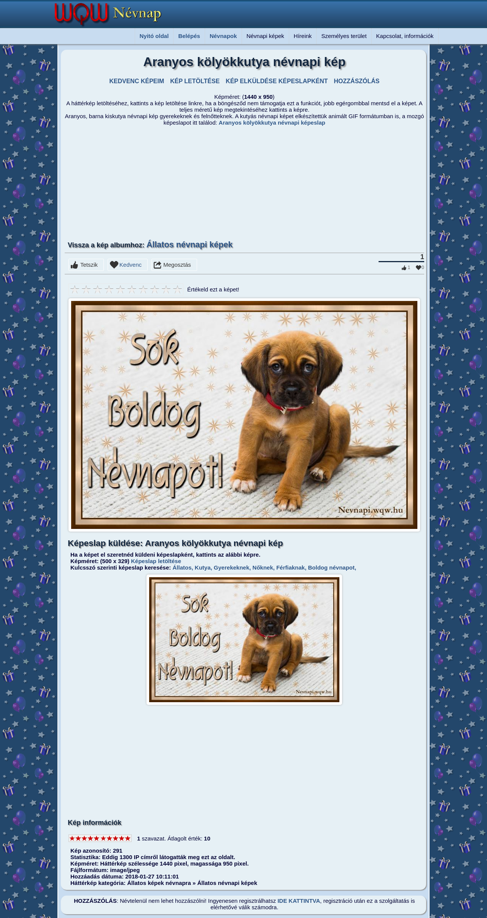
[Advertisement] (207, 183)
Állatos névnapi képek (189, 244)
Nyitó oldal (154, 36)
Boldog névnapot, (331, 567)
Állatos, (182, 567)
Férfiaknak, (290, 567)
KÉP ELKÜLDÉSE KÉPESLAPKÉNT (277, 81)
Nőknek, (263, 567)
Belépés (189, 36)
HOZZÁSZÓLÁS (357, 81)
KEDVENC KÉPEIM (136, 81)
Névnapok (223, 36)
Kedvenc (130, 264)
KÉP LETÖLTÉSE (195, 81)
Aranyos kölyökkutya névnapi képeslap (272, 122)
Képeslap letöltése (156, 561)
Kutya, (202, 567)
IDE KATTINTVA (298, 900)
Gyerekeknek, (231, 567)
